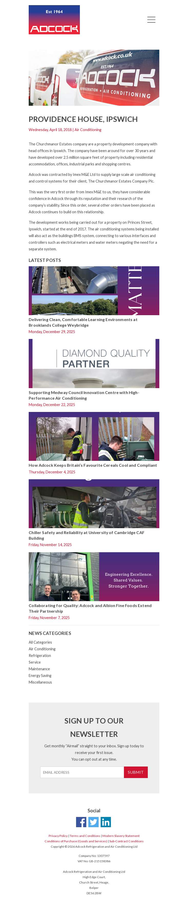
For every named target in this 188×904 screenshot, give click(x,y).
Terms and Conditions (85, 836)
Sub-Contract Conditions (126, 841)
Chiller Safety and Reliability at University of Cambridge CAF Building (86, 535)
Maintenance (39, 669)
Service (35, 662)
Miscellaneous (40, 682)
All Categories (40, 642)
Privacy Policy (58, 836)
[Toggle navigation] (151, 20)
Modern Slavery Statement (121, 836)
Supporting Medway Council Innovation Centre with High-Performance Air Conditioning (84, 395)
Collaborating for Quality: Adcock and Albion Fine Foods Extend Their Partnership (90, 608)
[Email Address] (82, 772)
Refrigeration (40, 655)
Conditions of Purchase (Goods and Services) (76, 841)
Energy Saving (40, 675)
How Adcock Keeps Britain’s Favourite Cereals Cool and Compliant (93, 465)
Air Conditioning (42, 649)
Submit (136, 772)
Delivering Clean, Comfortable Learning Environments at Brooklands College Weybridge (83, 322)
